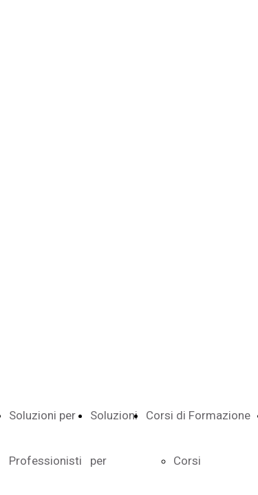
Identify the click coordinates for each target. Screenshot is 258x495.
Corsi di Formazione (198, 415)
